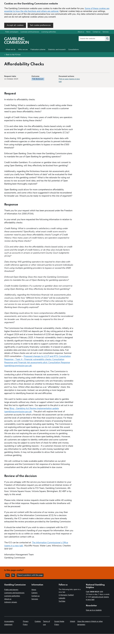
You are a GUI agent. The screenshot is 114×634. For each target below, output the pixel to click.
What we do (10, 50)
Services (34, 599)
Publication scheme (37, 50)
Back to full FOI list (13, 55)
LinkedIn (62, 598)
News (33, 589)
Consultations (73, 50)
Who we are (23, 50)
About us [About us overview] (81, 32)
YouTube (62, 601)
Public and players (11, 32)
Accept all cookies (15, 25)
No (14, 575)
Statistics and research (57, 50)
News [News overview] (88, 32)
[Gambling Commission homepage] (16, 43)
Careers (34, 593)
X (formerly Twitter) (66, 595)
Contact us (35, 596)
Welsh (72, 621)
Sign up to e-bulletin (94, 610)
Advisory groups (10, 602)
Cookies (38, 621)
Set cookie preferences (40, 25)
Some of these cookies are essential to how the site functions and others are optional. (56, 10)
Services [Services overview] (106, 32)
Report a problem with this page (31, 575)
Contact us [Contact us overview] (96, 32)
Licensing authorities (48, 32)
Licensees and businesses (30, 32)
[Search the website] (107, 38)
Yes (8, 575)
